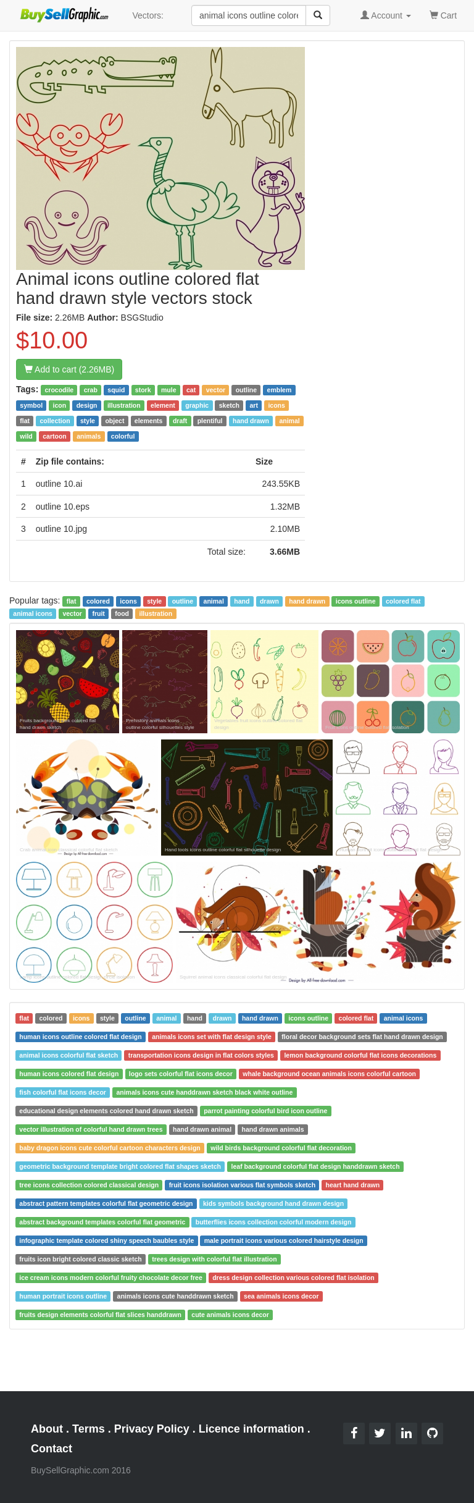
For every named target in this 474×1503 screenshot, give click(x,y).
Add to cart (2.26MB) (69, 369)
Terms (88, 1429)
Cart (443, 14)
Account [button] (385, 15)
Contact (51, 1448)
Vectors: (148, 15)
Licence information (251, 1429)
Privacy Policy (151, 1429)
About (47, 1429)
